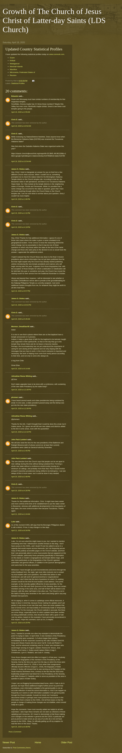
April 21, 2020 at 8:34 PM (20, 530)
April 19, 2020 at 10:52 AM (21, 126)
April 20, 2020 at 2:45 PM (20, 451)
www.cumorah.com (56, 54)
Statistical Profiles (18, 83)
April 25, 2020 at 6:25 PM (20, 623)
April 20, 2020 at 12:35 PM (21, 408)
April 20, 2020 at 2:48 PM (20, 477)
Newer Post (9, 742)
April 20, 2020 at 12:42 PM (21, 432)
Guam (12, 58)
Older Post (66, 742)
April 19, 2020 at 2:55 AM (20, 112)
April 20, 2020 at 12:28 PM (21, 390)
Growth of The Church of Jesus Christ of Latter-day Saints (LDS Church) (54, 20)
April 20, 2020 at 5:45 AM (20, 319)
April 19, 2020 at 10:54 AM (21, 161)
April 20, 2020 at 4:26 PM (20, 491)
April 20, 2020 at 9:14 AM (20, 369)
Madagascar (15, 64)
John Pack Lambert (19, 440)
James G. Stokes (18, 169)
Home (38, 742)
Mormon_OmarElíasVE (20, 326)
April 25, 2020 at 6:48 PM (20, 727)
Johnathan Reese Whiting (21, 376)
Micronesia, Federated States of (22, 72)
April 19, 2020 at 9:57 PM (20, 291)
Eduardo (14, 96)
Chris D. (14, 120)
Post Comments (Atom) (22, 748)
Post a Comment (15, 732)
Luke (13, 522)
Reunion (13, 75)
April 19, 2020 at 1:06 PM (20, 199)
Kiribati (12, 61)
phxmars (14, 397)
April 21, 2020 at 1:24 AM (20, 514)
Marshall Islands (16, 66)
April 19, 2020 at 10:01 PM (21, 305)
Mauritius (14, 69)
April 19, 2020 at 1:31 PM (20, 213)
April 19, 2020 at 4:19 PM (20, 227)
